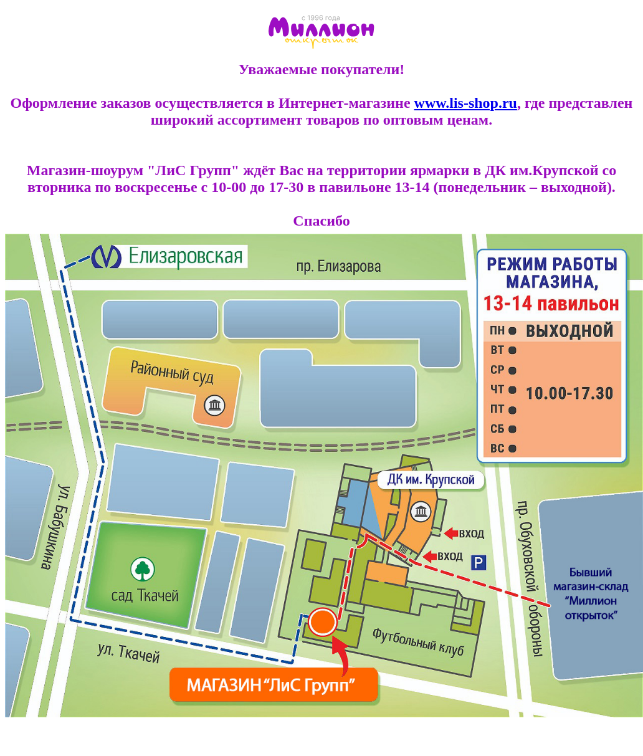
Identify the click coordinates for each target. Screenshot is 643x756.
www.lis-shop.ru (465, 103)
